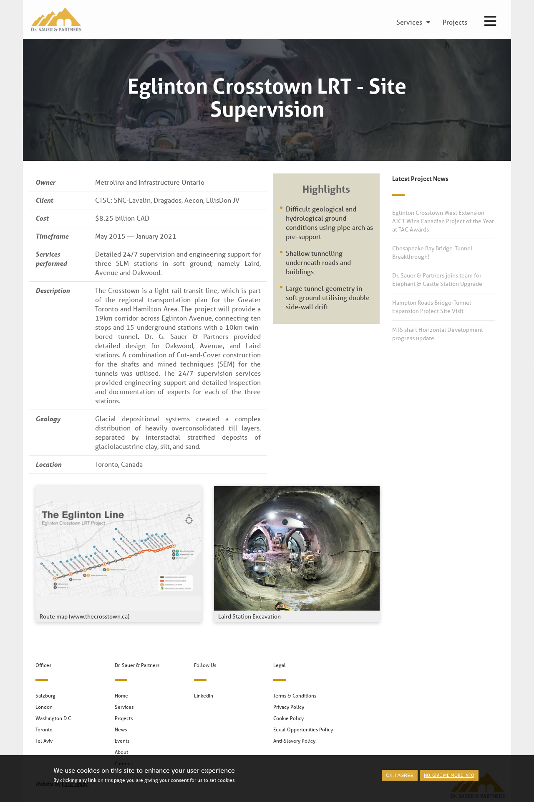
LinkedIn (203, 695)
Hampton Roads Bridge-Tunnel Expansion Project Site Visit (431, 307)
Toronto (44, 729)
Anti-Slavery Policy (294, 740)
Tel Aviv (44, 740)
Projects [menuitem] (455, 22)
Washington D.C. (53, 718)
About (121, 752)
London (44, 706)
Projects (124, 718)
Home (121, 695)
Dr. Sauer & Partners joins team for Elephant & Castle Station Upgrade (437, 280)
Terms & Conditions (294, 695)
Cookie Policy (288, 718)
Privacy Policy (288, 706)
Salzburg (45, 695)
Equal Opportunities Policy (303, 729)
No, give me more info (449, 777)
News (121, 729)
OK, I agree (399, 776)
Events (122, 740)
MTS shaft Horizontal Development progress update (437, 334)
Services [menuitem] (409, 22)
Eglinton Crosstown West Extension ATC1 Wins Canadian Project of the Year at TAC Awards (443, 221)
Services (124, 706)
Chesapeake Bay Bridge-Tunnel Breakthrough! (432, 252)
